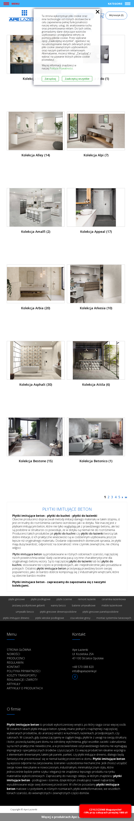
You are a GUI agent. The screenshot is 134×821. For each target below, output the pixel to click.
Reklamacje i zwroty (22, 680)
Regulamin (15, 663)
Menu (15, 3)
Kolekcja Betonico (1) (95, 461)
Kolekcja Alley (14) (35, 155)
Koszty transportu (21, 675)
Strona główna (19, 650)
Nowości (13, 654)
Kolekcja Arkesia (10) (96, 308)
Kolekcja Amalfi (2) (35, 231)
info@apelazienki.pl (84, 671)
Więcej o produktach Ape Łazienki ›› (67, 817)
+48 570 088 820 (83, 667)
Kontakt (13, 667)
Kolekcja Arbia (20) (35, 308)
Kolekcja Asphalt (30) (35, 384)
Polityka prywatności (24, 671)
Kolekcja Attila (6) (96, 384)
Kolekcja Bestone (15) (36, 461)
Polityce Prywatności (61, 68)
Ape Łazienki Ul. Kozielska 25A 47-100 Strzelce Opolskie (88, 654)
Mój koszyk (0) (116, 15)
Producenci (16, 658)
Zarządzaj (50, 78)
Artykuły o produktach (25, 688)
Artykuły (13, 684)
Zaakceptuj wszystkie (77, 78)
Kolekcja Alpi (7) (96, 155)
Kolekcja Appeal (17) (96, 231)
